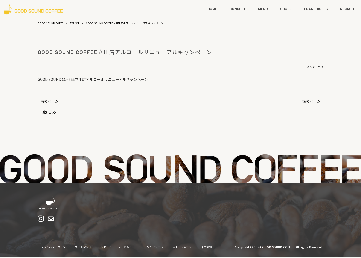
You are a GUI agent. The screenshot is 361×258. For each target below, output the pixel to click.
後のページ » (312, 101)
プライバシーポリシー (54, 247)
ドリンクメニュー (155, 247)
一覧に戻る (48, 111)
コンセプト (105, 247)
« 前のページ (48, 101)
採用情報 (206, 247)
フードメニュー (127, 247)
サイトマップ (83, 247)
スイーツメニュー (183, 247)
